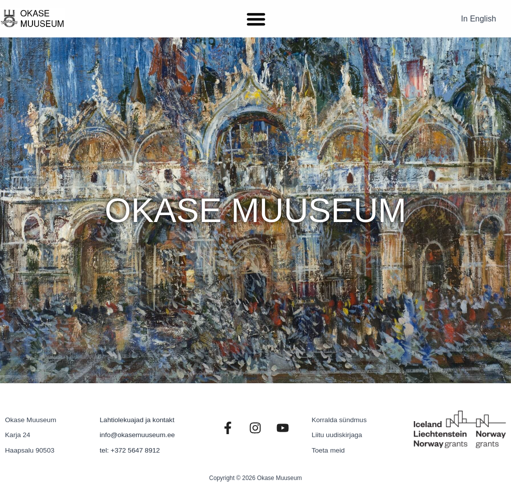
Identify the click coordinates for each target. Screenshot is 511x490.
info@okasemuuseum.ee (137, 435)
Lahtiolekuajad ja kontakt (137, 420)
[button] (256, 19)
